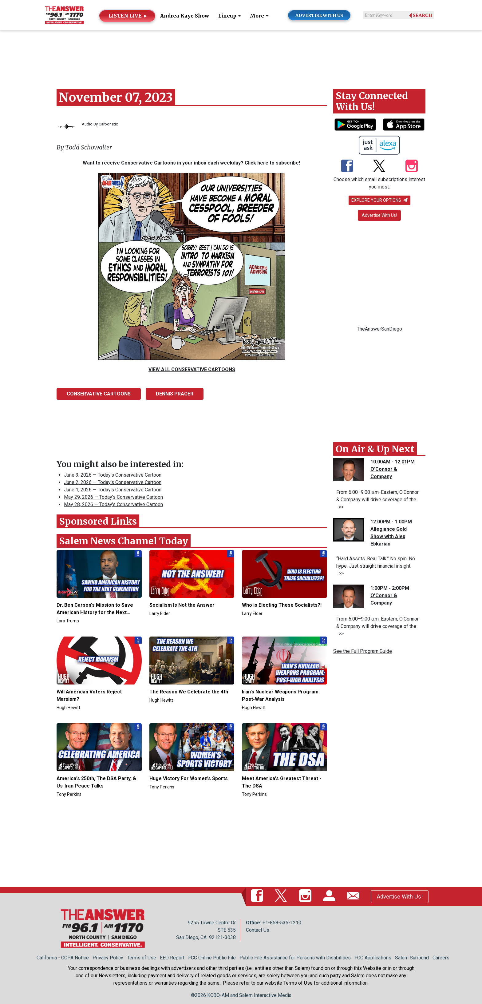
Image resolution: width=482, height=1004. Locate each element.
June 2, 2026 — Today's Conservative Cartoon (112, 482)
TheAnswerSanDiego (379, 329)
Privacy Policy (108, 958)
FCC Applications (372, 958)
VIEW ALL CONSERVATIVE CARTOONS (191, 369)
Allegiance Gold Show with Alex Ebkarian (388, 536)
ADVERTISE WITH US (319, 15)
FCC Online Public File (212, 958)
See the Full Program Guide (362, 651)
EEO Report (172, 958)
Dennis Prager (174, 394)
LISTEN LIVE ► (128, 16)
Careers (441, 958)
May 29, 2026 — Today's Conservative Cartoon (113, 497)
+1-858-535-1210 (282, 923)
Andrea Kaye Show (184, 16)
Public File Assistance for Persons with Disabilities (295, 958)
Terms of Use (141, 958)
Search (422, 15)
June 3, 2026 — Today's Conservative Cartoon (112, 475)
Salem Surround (412, 958)
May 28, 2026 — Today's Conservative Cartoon (113, 504)
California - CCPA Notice (63, 958)
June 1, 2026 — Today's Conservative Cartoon (112, 490)
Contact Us (257, 930)
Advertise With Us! (379, 215)
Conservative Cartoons (99, 394)
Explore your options (379, 200)
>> (340, 507)
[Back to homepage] (64, 15)
